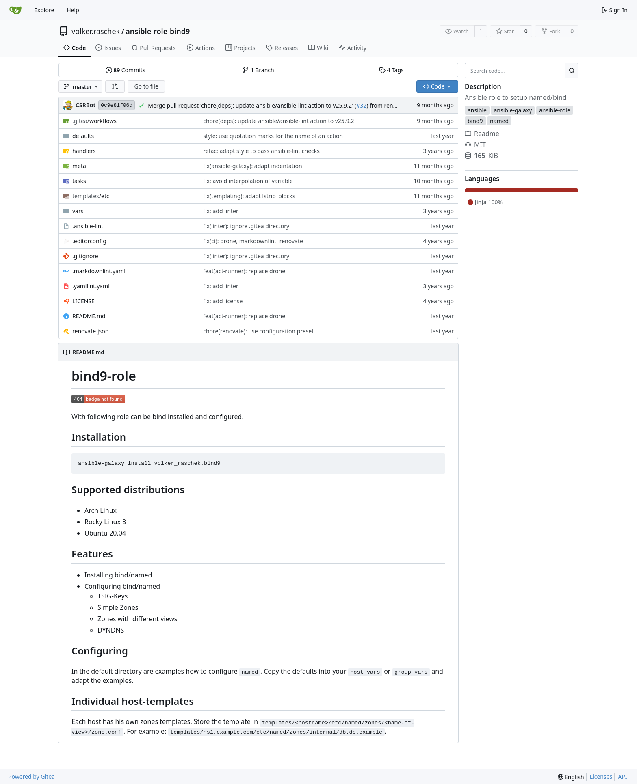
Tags (391, 70)
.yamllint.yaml (91, 286)
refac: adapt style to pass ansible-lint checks (261, 151)
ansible (477, 110)
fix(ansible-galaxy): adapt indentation (252, 166)
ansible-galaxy (513, 110)
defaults (83, 136)
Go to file (146, 86)
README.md (89, 316)
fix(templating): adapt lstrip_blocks (249, 196)
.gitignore (85, 256)
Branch (258, 70)
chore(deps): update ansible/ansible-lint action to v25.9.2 (278, 121)
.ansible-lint (87, 226)
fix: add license (223, 301)
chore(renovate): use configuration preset (258, 331)
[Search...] (571, 70)
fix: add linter (220, 211)
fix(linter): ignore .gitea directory (246, 226)
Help (73, 10)
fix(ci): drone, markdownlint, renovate (253, 241)
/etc (90, 196)
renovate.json (90, 331)
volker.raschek (96, 31)
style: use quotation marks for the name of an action (273, 136)
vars (77, 211)
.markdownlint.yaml (99, 271)
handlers (84, 151)
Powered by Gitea (31, 776)
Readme (482, 134)
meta (79, 166)
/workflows (94, 121)
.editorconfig (89, 241)
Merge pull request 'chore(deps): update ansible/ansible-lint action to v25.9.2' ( (252, 105)
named (499, 121)
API (622, 776)
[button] (115, 86)
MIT (475, 144)
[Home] (15, 10)
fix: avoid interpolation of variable (248, 181)
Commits (125, 70)
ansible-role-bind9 (158, 31)
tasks (79, 181)
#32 (361, 105)
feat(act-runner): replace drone (244, 271)
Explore (44, 10)
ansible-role (554, 110)
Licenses (601, 776)
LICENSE (83, 301)
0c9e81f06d (116, 105)
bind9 (475, 121)
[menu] (571, 777)
